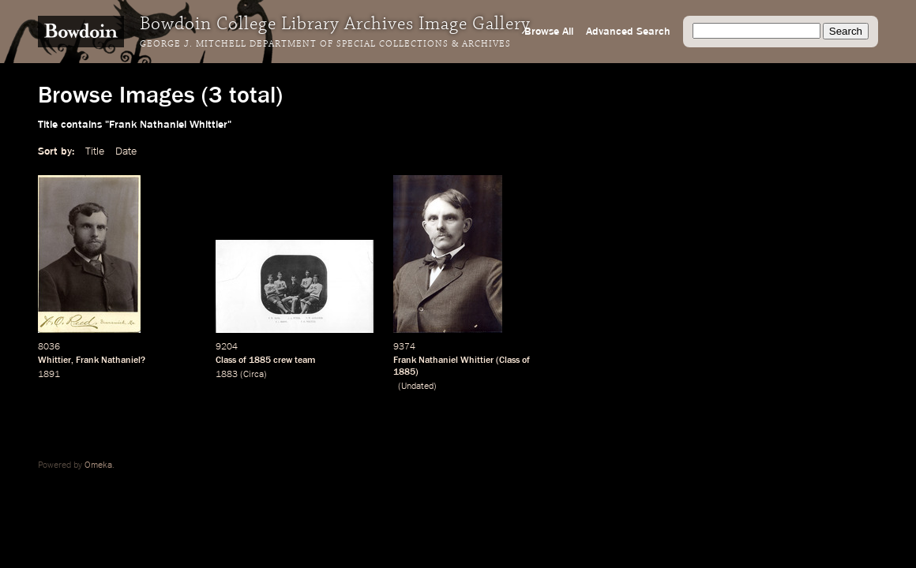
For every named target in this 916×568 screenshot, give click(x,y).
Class (226, 360)
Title (94, 151)
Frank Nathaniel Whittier (443, 360)
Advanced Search (628, 31)
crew (282, 360)
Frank (87, 360)
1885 (260, 360)
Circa (253, 374)
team (305, 360)
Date (126, 151)
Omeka (98, 465)
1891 (49, 374)
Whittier (54, 360)
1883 (227, 374)
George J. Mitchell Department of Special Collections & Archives (325, 44)
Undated (417, 386)
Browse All (548, 31)
